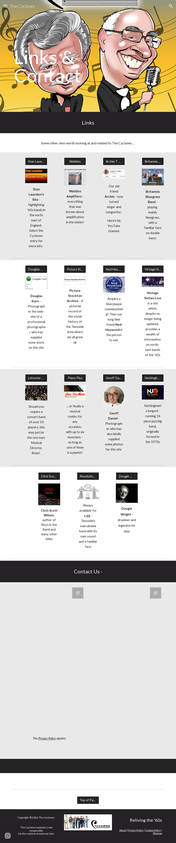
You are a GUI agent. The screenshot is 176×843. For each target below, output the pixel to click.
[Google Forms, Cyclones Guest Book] (49, 660)
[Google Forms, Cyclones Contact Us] (127, 670)
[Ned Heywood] (114, 269)
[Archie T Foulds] (114, 161)
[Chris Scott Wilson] (49, 476)
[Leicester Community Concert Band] (36, 378)
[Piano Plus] (75, 378)
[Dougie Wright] (127, 476)
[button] (5, 6)
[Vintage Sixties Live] (153, 269)
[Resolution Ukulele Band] (88, 476)
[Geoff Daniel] (114, 378)
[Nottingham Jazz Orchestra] (153, 378)
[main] (62, 56)
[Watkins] (75, 161)
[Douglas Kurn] (36, 269)
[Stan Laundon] (36, 161)
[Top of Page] (88, 800)
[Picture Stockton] (75, 269)
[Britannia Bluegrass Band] (153, 161)
